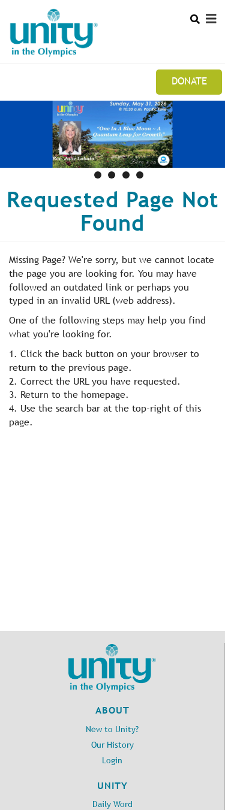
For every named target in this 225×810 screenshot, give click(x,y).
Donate (189, 81)
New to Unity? (112, 729)
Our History (112, 745)
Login (112, 760)
